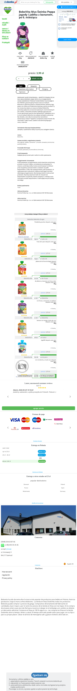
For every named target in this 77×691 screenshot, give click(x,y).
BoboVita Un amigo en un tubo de (36, 274)
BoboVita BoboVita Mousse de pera (36, 412)
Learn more (67, 39)
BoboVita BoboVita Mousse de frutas (36, 302)
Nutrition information (26, 89)
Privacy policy (7, 641)
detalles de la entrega (37, 566)
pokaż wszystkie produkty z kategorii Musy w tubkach (36, 439)
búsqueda (49, 2)
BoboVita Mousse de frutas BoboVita (36, 330)
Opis (20, 86)
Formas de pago (37, 504)
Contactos (37, 628)
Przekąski (6, 42)
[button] (7, 463)
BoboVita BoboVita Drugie (36, 219)
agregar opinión (38, 471)
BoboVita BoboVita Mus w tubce (36, 385)
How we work (7, 635)
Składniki (34, 86)
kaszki (4, 19)
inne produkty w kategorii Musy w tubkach (36, 214)
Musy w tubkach (5, 37)
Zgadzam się (40, 675)
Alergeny (45, 89)
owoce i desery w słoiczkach (6, 31)
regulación (6, 638)
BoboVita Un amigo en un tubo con (36, 247)
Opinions (22, 92)
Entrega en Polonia (37, 535)
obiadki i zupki (5, 24)
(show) (8, 612)
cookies (26, 679)
